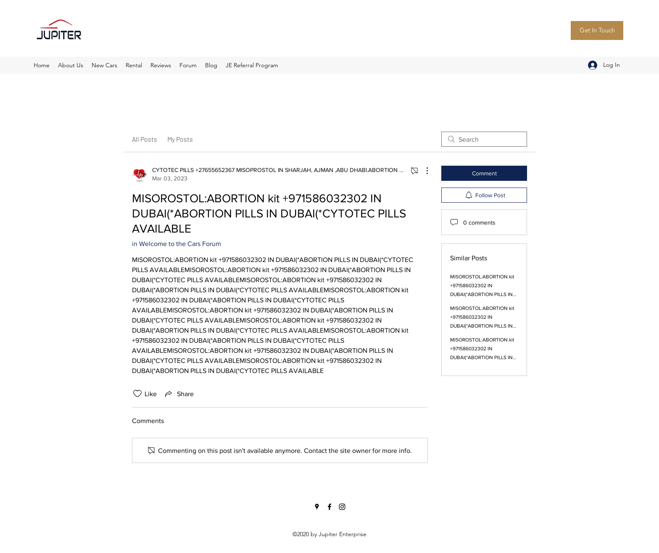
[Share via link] (178, 394)
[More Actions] (423, 171)
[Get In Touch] (597, 30)
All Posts (144, 139)
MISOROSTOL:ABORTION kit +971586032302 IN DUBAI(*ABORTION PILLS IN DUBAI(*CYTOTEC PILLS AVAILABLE (482, 294)
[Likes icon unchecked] (137, 394)
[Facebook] (329, 507)
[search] (484, 139)
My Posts (180, 139)
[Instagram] (342, 507)
